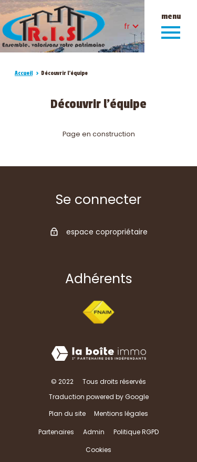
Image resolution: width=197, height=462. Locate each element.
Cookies (98, 449)
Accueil (24, 73)
